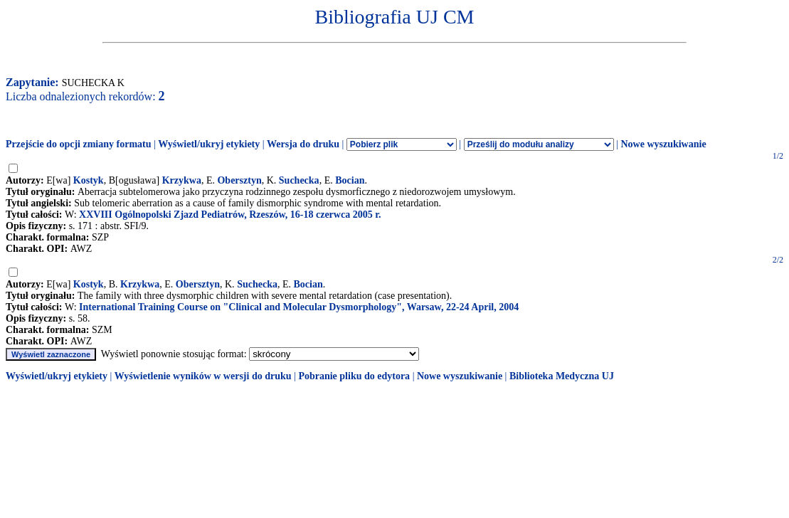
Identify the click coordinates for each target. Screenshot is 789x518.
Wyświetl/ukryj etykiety (209, 144)
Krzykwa (181, 180)
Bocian (349, 180)
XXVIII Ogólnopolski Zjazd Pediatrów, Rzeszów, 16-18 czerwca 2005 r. (230, 214)
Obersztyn (239, 180)
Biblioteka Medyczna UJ (561, 376)
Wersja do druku (303, 144)
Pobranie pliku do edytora (354, 376)
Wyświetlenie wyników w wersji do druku (203, 376)
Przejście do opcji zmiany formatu (79, 144)
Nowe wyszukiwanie (663, 144)
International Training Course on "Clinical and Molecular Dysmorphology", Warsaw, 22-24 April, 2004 (299, 307)
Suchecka (299, 180)
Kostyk (88, 180)
